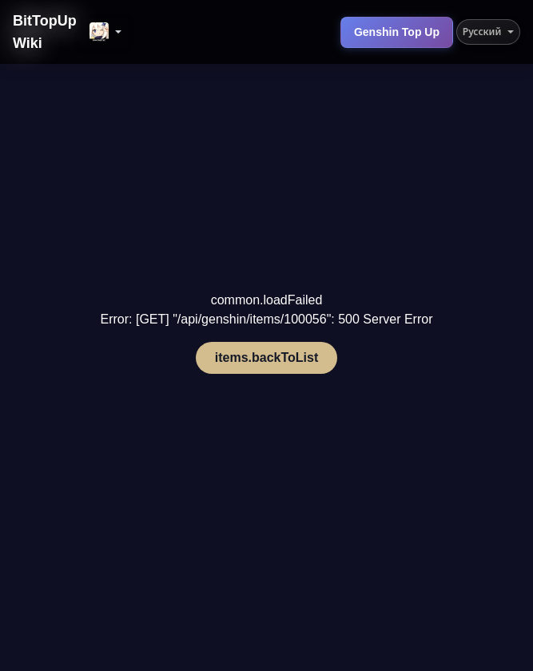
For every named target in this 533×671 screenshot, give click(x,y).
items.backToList (267, 357)
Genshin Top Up (397, 32)
